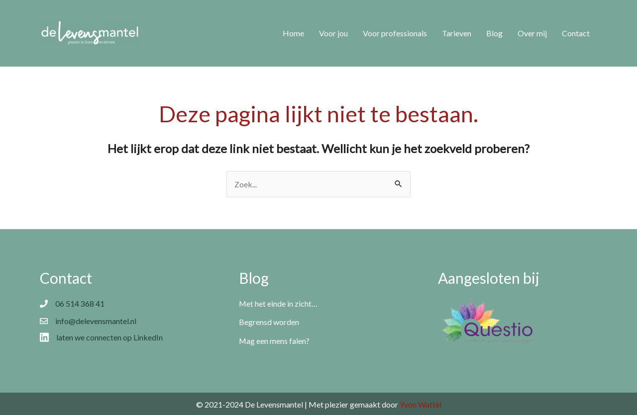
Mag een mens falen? (274, 340)
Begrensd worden (269, 322)
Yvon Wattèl (420, 403)
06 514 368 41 (80, 303)
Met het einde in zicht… (278, 303)
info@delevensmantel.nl (95, 321)
